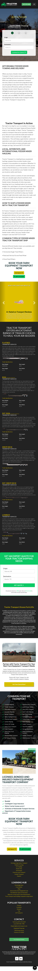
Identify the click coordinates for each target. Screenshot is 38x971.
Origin (6, 37)
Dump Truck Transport (10, 726)
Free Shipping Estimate (19, 939)
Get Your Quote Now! (19, 684)
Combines (19, 907)
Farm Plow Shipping (28, 726)
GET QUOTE (19, 585)
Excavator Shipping (9, 712)
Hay (19, 911)
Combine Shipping (9, 704)
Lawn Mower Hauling (28, 707)
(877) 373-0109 (26, 4)
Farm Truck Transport (28, 709)
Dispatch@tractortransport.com (19, 926)
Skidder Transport (27, 735)
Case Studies (19, 887)
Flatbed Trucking (19, 865)
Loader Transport (27, 724)
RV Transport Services (10, 738)
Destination (7, 44)
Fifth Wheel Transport (10, 709)
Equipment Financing (19, 928)
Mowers (19, 909)
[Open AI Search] (35, 968)
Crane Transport (9, 729)
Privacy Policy (19, 961)
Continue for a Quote (19, 52)
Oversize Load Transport (11, 719)
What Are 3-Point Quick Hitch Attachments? (19, 894)
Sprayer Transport (9, 714)
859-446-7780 (20, 923)
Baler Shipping (26, 721)
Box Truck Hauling (27, 714)
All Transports (19, 912)
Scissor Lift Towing (9, 724)
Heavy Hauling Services (11, 716)
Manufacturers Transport (29, 704)
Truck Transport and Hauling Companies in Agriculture (19, 896)
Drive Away (19, 870)
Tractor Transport (9, 707)
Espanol (19, 876)
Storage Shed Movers (28, 729)
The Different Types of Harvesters (19, 892)
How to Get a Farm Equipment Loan (19, 890)
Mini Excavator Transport (11, 735)
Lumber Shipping (9, 721)
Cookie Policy (25, 961)
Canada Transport (19, 874)
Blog (19, 889)
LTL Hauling (19, 866)
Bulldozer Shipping (27, 716)
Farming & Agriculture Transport (19, 863)
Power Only (19, 868)
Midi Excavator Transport (29, 738)
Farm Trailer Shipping (28, 712)
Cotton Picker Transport (29, 719)
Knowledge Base (19, 885)
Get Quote (19, 272)
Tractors (19, 905)
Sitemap (30, 961)
